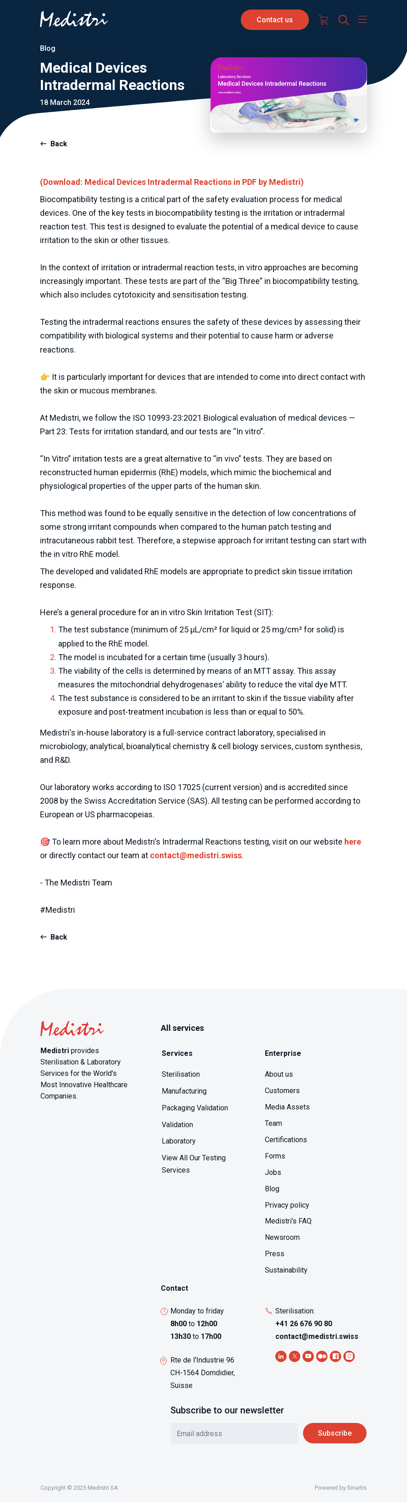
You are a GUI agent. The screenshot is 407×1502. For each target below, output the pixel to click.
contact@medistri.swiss (196, 855)
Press (274, 1253)
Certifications (286, 1139)
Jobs (273, 1172)
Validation (177, 1124)
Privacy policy (287, 1205)
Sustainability (286, 1270)
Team (273, 1123)
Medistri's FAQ (288, 1221)
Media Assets (287, 1107)
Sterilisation (181, 1074)
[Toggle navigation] (360, 19)
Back (58, 143)
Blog (272, 1188)
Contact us (275, 19)
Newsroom (282, 1237)
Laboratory (179, 1141)
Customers (282, 1090)
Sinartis (357, 1487)
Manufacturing (184, 1091)
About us (279, 1074)
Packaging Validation (195, 1108)
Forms (275, 1156)
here (352, 841)
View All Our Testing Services (194, 1164)
